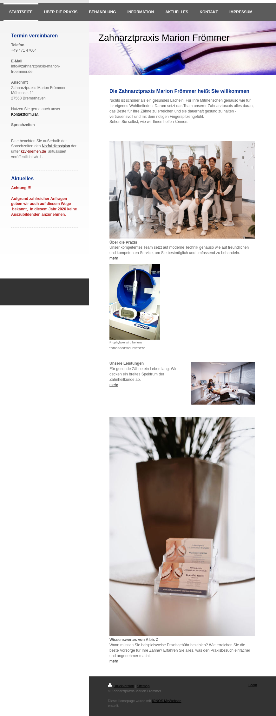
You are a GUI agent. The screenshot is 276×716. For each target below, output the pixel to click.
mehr (113, 258)
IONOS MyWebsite (166, 701)
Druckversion (121, 686)
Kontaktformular (24, 114)
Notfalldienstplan (56, 146)
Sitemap (143, 686)
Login (252, 685)
